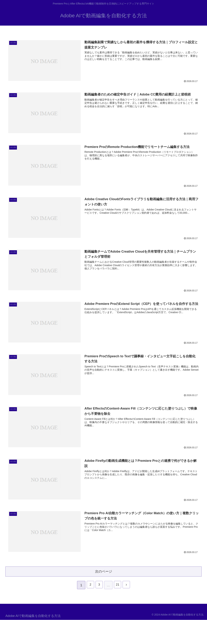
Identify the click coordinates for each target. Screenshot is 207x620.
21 (118, 585)
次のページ (103, 571)
